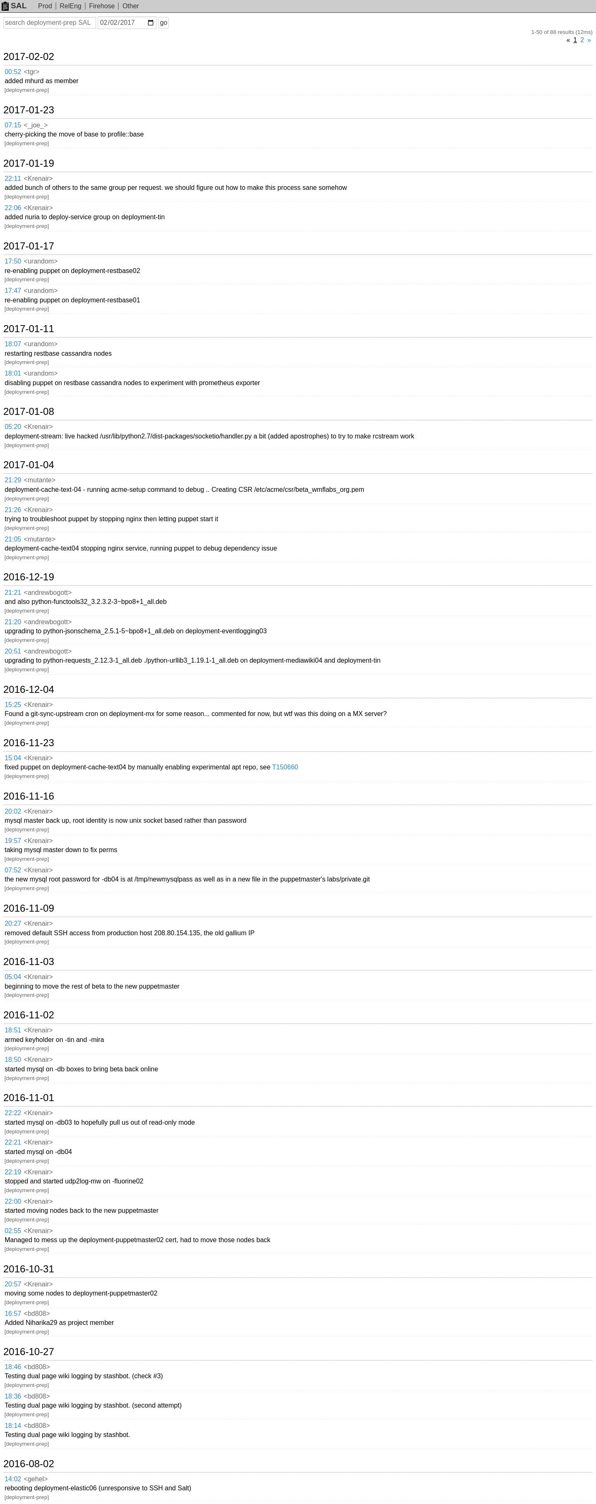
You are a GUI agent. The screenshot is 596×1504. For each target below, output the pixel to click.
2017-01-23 (28, 110)
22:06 (13, 207)
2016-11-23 (28, 743)
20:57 (13, 1284)
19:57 (13, 840)
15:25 (13, 704)
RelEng (70, 6)
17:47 (13, 290)
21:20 (13, 621)
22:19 (13, 1172)
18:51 (13, 1030)
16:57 (13, 1313)
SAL (14, 5)
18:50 (13, 1059)
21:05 (13, 539)
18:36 (13, 1396)
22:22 (13, 1112)
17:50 (13, 261)
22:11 (13, 178)
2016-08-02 (28, 1464)
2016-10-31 (28, 1269)
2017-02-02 (28, 56)
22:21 (13, 1142)
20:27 (13, 923)
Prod (45, 6)
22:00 (13, 1201)
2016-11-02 (28, 1015)
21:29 (13, 480)
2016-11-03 (28, 961)
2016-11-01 (28, 1097)
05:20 (13, 426)
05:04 (13, 976)
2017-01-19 (28, 163)
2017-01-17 (28, 246)
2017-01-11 (28, 329)
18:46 (13, 1366)
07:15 (13, 125)
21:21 (13, 592)
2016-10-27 (28, 1351)
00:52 (13, 71)
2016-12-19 (28, 577)
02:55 (13, 1230)
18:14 (13, 1425)
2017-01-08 (28, 411)
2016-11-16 (28, 796)
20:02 (13, 811)
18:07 (13, 343)
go (163, 22)
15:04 (13, 758)
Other (131, 6)
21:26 (13, 509)
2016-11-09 (28, 908)
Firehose (102, 6)
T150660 (285, 767)
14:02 (13, 1478)
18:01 (13, 373)
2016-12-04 (28, 689)
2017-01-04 (28, 465)
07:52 (13, 870)
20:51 (13, 651)
